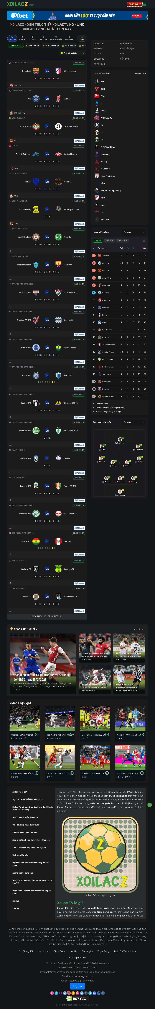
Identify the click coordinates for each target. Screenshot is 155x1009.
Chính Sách (59, 951)
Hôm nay (69, 45)
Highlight (98, 48)
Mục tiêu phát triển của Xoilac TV (27, 799)
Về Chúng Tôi (26, 951)
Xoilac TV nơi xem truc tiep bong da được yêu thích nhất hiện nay (32, 808)
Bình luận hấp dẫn (20, 855)
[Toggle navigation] (144, 4)
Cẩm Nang (124, 59)
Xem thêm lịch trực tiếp (47, 616)
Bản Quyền (87, 951)
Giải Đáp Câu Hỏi (77, 957)
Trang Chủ (99, 43)
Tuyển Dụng (99, 64)
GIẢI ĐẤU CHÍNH (102, 73)
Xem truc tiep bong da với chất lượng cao (31, 840)
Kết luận (16, 901)
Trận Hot (33, 45)
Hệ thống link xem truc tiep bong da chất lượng (30, 863)
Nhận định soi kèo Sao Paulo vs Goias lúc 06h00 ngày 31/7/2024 (94, 687)
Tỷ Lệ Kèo (98, 53)
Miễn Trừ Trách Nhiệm (125, 951)
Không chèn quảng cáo (22, 873)
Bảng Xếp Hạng (127, 48)
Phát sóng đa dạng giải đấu (24, 832)
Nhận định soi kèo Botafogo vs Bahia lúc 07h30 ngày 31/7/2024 (126, 687)
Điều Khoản (43, 951)
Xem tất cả (140, 73)
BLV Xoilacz (50, 45)
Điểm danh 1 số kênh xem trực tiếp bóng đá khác (31, 892)
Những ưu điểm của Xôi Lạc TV (26, 817)
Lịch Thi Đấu (126, 43)
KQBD (122, 53)
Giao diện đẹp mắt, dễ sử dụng (25, 825)
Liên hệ (15, 908)
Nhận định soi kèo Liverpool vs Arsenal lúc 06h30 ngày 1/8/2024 (95, 656)
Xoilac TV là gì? (19, 792)
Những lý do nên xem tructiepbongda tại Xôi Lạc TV (32, 881)
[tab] (12, 38)
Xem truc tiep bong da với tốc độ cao (29, 847)
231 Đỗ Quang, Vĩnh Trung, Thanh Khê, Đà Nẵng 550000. (81, 963)
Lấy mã (77, 986)
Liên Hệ (73, 951)
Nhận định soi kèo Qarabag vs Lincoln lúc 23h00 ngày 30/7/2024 (128, 656)
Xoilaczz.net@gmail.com (81, 976)
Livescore (99, 59)
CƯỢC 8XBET (135, 4)
